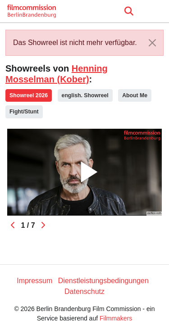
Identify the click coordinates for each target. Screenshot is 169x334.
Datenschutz (84, 291)
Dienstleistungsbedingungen (103, 280)
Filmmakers (116, 318)
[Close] (152, 42)
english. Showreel (85, 95)
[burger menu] (155, 11)
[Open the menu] (128, 11)
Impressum (34, 280)
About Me (134, 95)
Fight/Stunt (24, 111)
